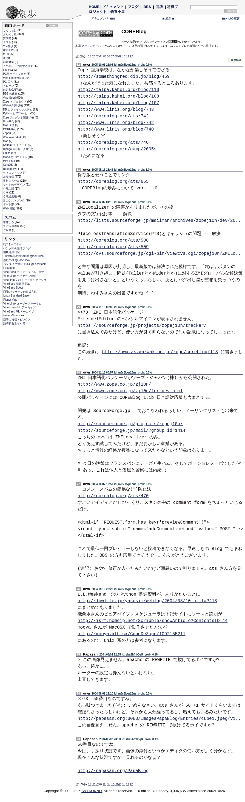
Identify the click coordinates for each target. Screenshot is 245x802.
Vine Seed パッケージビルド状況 (23, 271)
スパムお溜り (11, 226)
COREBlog (10, 129)
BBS (147, 7)
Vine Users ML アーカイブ (19, 307)
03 (96, 56)
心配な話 (9, 188)
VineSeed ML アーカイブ (18, 311)
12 (131, 56)
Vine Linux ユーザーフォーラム (22, 303)
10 (123, 56)
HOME (94, 7)
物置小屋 (118, 12)
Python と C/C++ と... (16, 113)
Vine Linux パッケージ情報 (19, 275)
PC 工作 (8, 81)
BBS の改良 (10, 93)
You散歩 (8, 46)
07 (112, 56)
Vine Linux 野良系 (14, 77)
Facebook (9, 267)
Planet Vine (10, 299)
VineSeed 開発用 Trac (16, 283)
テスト (7, 42)
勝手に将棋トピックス (17, 319)
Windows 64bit (12, 137)
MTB (6, 54)
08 (116, 56)
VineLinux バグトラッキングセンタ (24, 279)
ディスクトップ (13, 172)
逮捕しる (9, 222)
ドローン (9, 85)
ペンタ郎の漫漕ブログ (17, 248)
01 (89, 56)
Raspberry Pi (11, 168)
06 (108, 56)
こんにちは (10, 30)
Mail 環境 (9, 125)
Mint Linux (9, 160)
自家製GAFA (11, 89)
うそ (6, 192)
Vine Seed (9, 97)
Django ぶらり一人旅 (16, 149)
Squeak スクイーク (15, 144)
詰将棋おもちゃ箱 (14, 323)
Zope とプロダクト (15, 101)
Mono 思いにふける (15, 157)
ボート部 (9, 204)
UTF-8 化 (9, 121)
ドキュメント (113, 7)
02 (93, 56)
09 (119, 56)
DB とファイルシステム (18, 109)
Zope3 (7, 133)
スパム (10, 217)
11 (127, 56)
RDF (53, 25)
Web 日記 (9, 208)
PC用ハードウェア (15, 73)
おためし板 (10, 34)
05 (104, 56)
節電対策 (9, 61)
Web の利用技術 (13, 105)
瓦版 (159, 7)
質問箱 (7, 38)
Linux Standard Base (16, 295)
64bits (7, 152)
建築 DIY (9, 50)
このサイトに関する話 (17, 66)
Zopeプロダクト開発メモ (19, 117)
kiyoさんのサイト (14, 244)
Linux (6, 69)
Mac (6, 141)
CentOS (8, 164)
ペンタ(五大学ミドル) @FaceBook (24, 264)
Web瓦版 (231, 18)
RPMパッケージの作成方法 (20, 291)
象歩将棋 (9, 176)
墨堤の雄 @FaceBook (16, 260)
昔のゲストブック (14, 200)
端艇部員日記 (11, 252)
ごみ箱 (7, 230)
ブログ (133, 7)
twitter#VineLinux (13, 315)
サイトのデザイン (14, 184)
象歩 (168, 18)
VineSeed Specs (13, 287)
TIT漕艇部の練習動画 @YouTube (23, 256)
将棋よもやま (11, 180)
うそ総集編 (10, 196)
